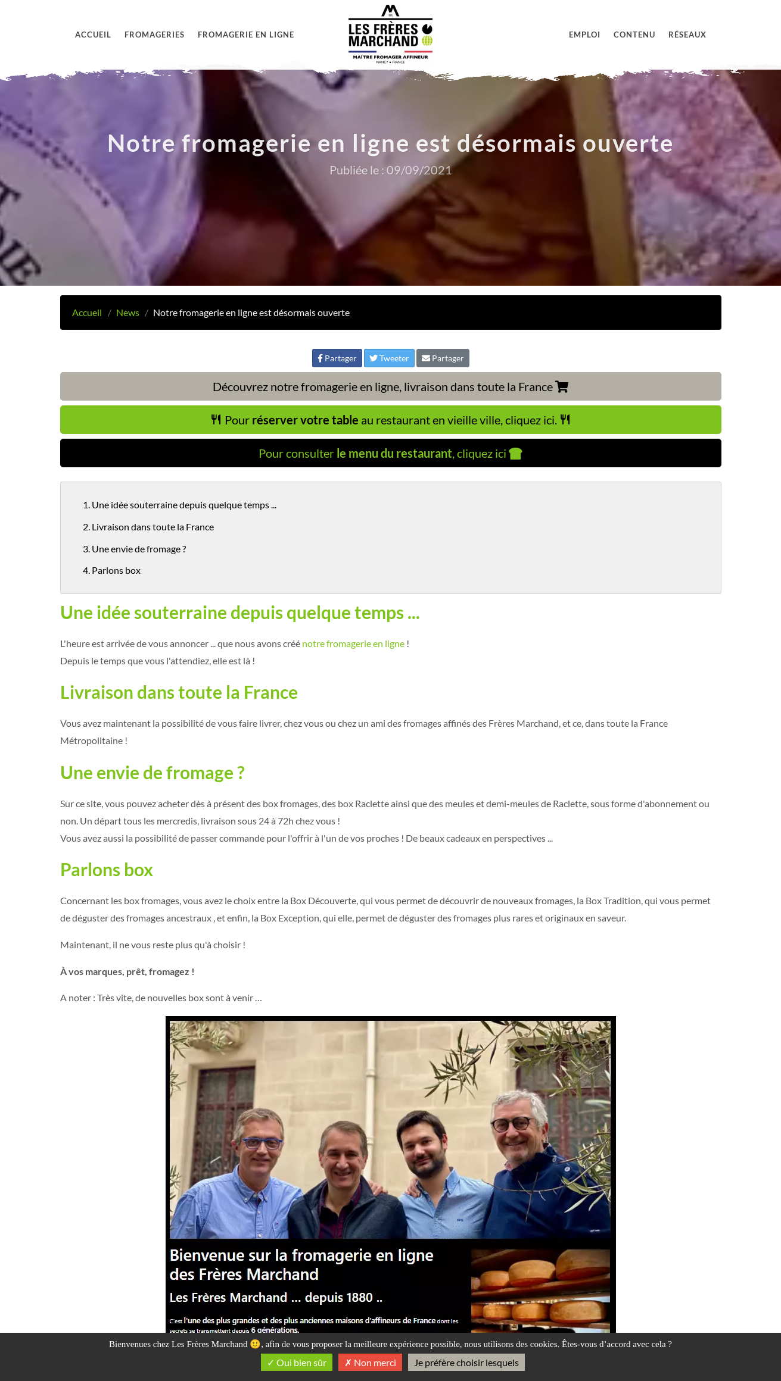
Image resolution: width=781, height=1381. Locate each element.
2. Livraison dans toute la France (148, 526)
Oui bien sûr (296, 1362)
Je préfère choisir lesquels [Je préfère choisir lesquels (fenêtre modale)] (466, 1362)
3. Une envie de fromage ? (134, 548)
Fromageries (155, 34)
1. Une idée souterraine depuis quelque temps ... (179, 504)
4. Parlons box (112, 570)
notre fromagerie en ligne (353, 643)
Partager (337, 358)
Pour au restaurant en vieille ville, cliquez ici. (390, 420)
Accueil (93, 34)
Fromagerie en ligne (246, 34)
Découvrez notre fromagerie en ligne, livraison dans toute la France (391, 386)
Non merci (370, 1362)
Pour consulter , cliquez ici (390, 453)
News (127, 312)
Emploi (584, 34)
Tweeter (389, 358)
